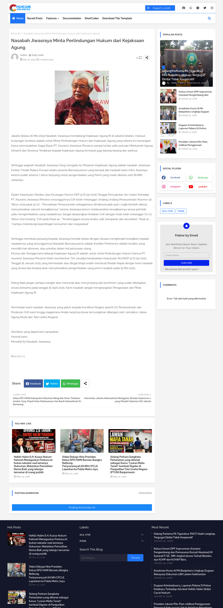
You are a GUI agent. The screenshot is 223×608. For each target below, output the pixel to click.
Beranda (16, 33)
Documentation (72, 18)
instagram (175, 186)
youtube (202, 186)
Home (19, 18)
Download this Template (117, 18)
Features (51, 18)
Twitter (54, 383)
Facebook (35, 383)
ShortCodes (92, 18)
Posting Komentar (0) (82, 507)
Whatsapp (72, 383)
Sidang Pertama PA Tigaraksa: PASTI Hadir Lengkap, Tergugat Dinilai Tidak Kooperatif (185, 535)
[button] (209, 18)
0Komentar (145, 493)
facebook (175, 177)
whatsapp (203, 177)
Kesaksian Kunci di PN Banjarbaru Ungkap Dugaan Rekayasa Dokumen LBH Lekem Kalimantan (194, 113)
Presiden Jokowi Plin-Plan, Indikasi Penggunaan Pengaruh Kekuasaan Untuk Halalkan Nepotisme (194, 146)
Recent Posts (35, 18)
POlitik (181, 211)
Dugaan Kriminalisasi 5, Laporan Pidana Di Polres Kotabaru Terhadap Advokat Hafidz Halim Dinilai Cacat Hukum (182, 589)
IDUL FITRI (167, 211)
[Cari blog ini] (104, 557)
